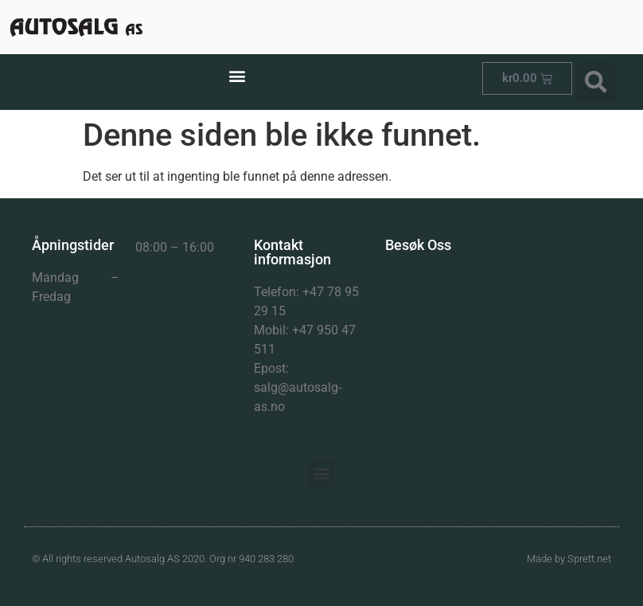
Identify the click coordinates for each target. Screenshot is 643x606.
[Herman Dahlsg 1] (498, 360)
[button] (237, 75)
